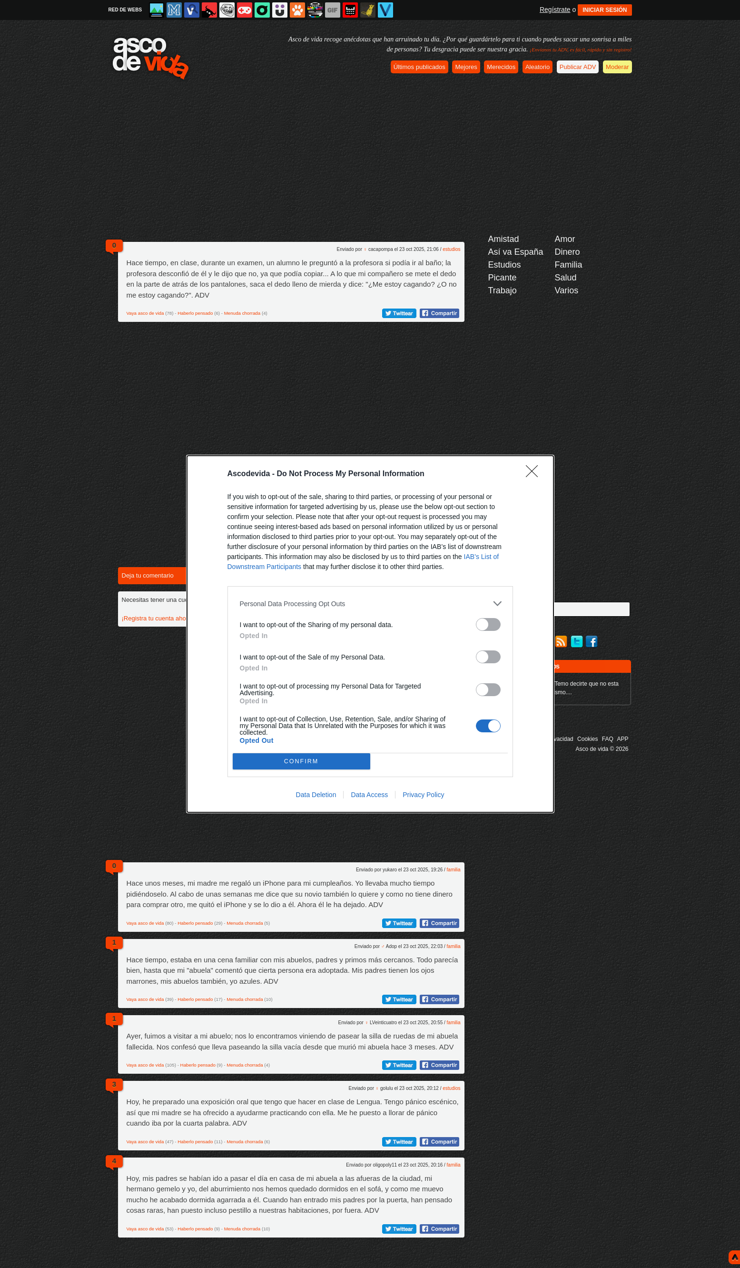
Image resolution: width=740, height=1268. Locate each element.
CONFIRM (301, 761)
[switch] (488, 624)
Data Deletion (316, 795)
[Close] (535, 474)
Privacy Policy (423, 795)
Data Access (369, 795)
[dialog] (370, 634)
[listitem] (370, 604)
